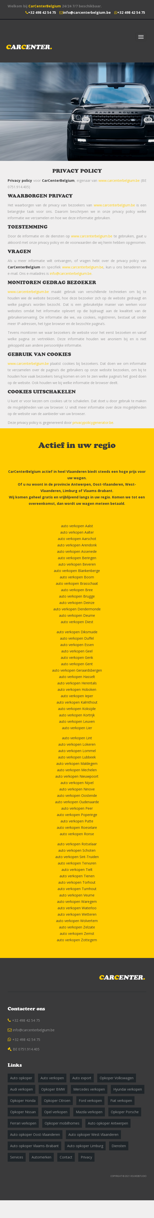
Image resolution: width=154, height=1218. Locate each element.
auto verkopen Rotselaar (77, 844)
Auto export (81, 1078)
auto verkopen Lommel (77, 750)
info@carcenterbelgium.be (87, 12)
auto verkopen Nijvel (77, 782)
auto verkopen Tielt (77, 869)
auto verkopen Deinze (77, 602)
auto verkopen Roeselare (77, 827)
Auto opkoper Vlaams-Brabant (34, 1145)
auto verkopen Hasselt (77, 676)
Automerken (41, 1157)
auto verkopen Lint (77, 738)
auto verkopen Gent (77, 664)
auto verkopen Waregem (77, 901)
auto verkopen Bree (77, 589)
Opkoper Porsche (125, 1112)
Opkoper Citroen (57, 1100)
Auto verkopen (52, 1078)
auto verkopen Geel (77, 651)
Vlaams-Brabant (97, 490)
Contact (66, 1157)
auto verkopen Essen (77, 644)
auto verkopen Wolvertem (77, 920)
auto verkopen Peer (77, 808)
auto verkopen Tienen (77, 876)
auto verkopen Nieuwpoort (76, 776)
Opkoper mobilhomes (62, 1123)
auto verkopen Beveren (77, 564)
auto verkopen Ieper (77, 696)
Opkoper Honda (23, 1100)
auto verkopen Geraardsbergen (77, 670)
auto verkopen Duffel (77, 638)
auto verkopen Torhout (77, 882)
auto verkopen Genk (77, 657)
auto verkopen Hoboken (77, 689)
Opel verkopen (55, 1112)
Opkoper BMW (53, 1089)
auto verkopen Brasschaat (77, 583)
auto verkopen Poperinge (77, 814)
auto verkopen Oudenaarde (77, 802)
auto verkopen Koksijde (77, 708)
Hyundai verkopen (127, 1089)
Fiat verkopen (121, 1100)
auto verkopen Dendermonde (77, 609)
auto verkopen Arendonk (77, 545)
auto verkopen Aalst (77, 526)
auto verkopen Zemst (77, 933)
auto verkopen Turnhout (77, 888)
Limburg (70, 490)
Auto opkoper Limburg (85, 1145)
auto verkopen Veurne (77, 895)
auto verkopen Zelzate (77, 927)
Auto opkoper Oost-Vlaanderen (35, 1134)
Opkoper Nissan (23, 1112)
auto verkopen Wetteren (77, 914)
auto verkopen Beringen (77, 557)
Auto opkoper (21, 1078)
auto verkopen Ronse (77, 834)
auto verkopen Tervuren (77, 863)
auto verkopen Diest (77, 621)
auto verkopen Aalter (77, 532)
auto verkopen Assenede (77, 551)
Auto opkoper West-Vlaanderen (93, 1134)
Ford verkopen (90, 1100)
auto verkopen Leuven (77, 721)
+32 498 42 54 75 (42, 12)
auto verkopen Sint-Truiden (77, 856)
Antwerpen (81, 484)
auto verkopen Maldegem (76, 763)
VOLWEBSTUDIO (138, 1176)
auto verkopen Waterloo (77, 908)
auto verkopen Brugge (77, 596)
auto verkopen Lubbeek (77, 757)
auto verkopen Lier (77, 727)
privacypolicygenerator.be (93, 422)
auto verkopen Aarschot (77, 538)
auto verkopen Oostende (77, 795)
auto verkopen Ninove (77, 789)
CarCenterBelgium (44, 6)
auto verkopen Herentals (77, 683)
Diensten (119, 1145)
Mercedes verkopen (89, 1089)
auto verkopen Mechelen (77, 770)
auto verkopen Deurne (77, 615)
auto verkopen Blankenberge (77, 570)
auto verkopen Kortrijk (77, 715)
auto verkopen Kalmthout (77, 702)
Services (16, 1157)
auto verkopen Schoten (77, 850)
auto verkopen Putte (76, 821)
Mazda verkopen (89, 1112)
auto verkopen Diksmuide (77, 632)
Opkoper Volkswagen (117, 1078)
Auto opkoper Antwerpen (108, 1123)
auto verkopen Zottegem (77, 940)
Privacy (86, 1157)
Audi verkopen (21, 1089)
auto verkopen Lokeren (77, 744)
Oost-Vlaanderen (108, 484)
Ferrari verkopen (23, 1123)
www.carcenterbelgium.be (119, 180)
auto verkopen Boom (77, 577)
